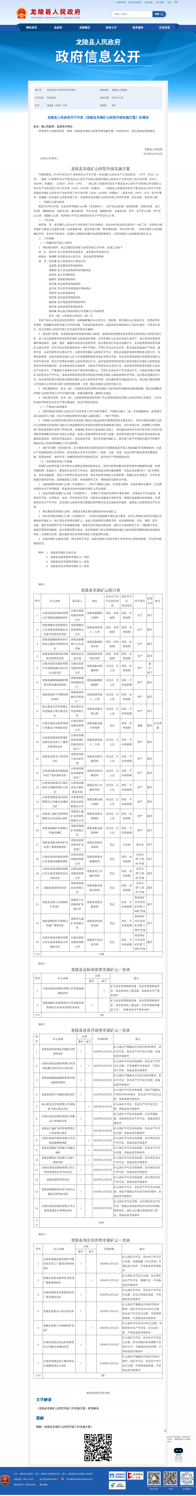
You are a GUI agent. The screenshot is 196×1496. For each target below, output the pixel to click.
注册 (169, 2)
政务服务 (138, 27)
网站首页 (32, 27)
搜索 (159, 14)
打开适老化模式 (133, 2)
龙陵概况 (85, 27)
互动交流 (164, 27)
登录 (176, 2)
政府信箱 (147, 2)
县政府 (57, 27)
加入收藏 (159, 2)
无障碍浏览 (119, 2)
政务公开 (111, 27)
